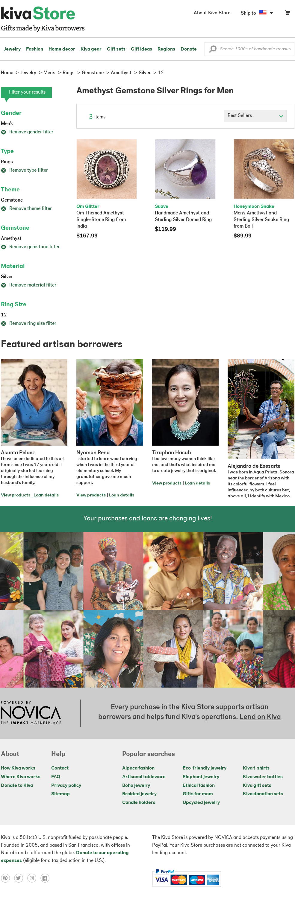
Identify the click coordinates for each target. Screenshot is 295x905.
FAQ (55, 777)
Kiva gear (91, 49)
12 (4, 315)
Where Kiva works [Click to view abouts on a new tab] (20, 777)
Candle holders (138, 802)
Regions (166, 49)
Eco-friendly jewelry (204, 768)
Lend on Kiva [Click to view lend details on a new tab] (260, 717)
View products (15, 495)
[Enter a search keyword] (249, 49)
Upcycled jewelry (201, 802)
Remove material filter (28, 285)
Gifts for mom (198, 794)
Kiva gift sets (257, 785)
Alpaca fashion (138, 768)
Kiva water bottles (263, 777)
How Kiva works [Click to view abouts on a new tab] (18, 768)
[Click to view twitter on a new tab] (20, 878)
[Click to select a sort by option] (255, 116)
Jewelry (12, 49)
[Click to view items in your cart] (287, 14)
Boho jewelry (136, 785)
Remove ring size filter (28, 323)
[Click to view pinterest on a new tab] (7, 878)
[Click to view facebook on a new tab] (46, 878)
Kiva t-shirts (256, 768)
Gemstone (12, 200)
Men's (7, 123)
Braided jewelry (139, 794)
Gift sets (116, 49)
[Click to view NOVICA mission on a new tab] (31, 713)
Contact (60, 768)
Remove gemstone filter (30, 247)
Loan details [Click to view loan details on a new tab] (46, 495)
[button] (213, 50)
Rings (7, 162)
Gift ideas (141, 49)
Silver (7, 277)
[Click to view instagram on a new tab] (33, 878)
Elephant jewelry (201, 777)
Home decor (62, 49)
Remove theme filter (26, 208)
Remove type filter (24, 170)
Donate (189, 49)
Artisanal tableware (144, 777)
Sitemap (60, 794)
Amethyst (11, 238)
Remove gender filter (27, 132)
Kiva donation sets (263, 794)
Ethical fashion (199, 785)
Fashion (34, 49)
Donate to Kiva (17, 785)
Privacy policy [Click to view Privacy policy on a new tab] (66, 785)
